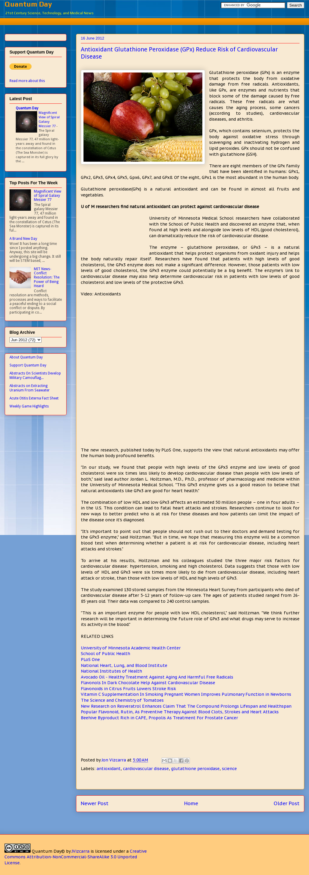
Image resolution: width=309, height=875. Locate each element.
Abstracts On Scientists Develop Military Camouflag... (35, 375)
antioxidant (109, 768)
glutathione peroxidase (195, 768)
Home (191, 803)
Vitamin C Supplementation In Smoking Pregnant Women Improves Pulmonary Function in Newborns (186, 694)
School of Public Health (105, 653)
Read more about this (27, 81)
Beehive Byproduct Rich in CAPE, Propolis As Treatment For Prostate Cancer (159, 717)
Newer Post (94, 803)
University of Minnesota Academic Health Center (131, 648)
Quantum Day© (48, 851)
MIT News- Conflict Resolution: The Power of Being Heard (46, 277)
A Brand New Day (23, 239)
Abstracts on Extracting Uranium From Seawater (30, 388)
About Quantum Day (26, 357)
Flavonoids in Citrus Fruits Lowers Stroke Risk (128, 688)
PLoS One (90, 659)
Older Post (286, 803)
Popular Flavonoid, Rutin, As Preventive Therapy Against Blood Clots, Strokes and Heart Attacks (180, 712)
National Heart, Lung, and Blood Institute (124, 665)
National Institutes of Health (111, 671)
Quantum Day (28, 4)
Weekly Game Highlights (29, 406)
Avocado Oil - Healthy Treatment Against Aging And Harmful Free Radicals (157, 677)
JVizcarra (80, 851)
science (229, 768)
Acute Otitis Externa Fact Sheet (34, 398)
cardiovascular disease (146, 768)
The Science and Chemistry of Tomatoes (122, 700)
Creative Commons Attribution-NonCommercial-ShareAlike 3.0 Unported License (75, 857)
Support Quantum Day (28, 365)
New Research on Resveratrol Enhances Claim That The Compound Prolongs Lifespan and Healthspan (186, 706)
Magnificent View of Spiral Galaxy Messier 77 (49, 119)
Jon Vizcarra (114, 760)
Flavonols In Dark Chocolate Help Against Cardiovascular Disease (148, 682)
